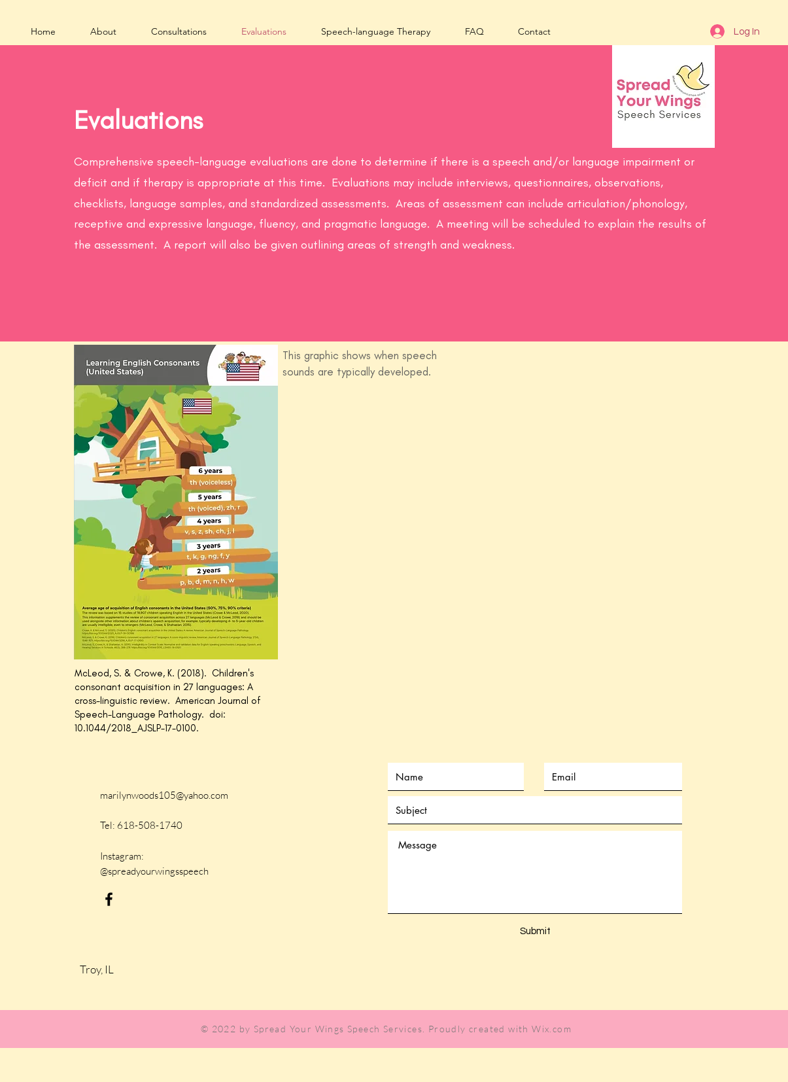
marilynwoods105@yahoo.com (164, 795)
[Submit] (535, 931)
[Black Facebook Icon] (109, 899)
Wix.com (552, 1028)
